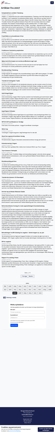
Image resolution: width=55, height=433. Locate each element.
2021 (35, 286)
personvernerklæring (14, 431)
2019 (44, 286)
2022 (30, 286)
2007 (14, 293)
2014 (20, 289)
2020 (39, 286)
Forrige (24, 276)
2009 (44, 289)
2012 (29, 289)
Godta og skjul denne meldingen (45, 429)
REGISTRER (14, 325)
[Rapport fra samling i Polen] (27, 262)
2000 (40, 293)
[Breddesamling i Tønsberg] (27, 73)
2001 (35, 293)
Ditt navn (12, 309)
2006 (19, 293)
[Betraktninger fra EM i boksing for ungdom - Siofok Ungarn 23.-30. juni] (27, 235)
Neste (31, 276)
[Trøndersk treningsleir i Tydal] (27, 85)
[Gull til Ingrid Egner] (27, 100)
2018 (49, 286)
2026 (9, 286)
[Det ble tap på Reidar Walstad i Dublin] (27, 197)
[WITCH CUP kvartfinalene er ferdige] (27, 123)
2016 (10, 289)
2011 (34, 289)
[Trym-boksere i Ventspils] (27, 154)
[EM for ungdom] (27, 248)
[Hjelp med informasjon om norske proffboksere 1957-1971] (27, 63)
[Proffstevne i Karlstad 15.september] (27, 54)
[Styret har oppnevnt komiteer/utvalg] (27, 138)
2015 (15, 289)
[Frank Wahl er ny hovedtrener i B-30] (27, 41)
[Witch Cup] (27, 131)
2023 (25, 286)
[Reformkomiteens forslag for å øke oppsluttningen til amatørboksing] (27, 217)
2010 (39, 289)
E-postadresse (14, 315)
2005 (25, 293)
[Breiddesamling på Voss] (27, 168)
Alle (5, 286)
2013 (25, 289)
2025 (15, 286)
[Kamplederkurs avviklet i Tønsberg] (27, 22)
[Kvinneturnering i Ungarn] (27, 145)
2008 (49, 289)
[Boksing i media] (27, 297)
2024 (20, 286)
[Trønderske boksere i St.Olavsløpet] (27, 183)
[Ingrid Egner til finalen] (27, 114)
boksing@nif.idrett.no (27, 414)
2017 (5, 289)
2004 (30, 293)
